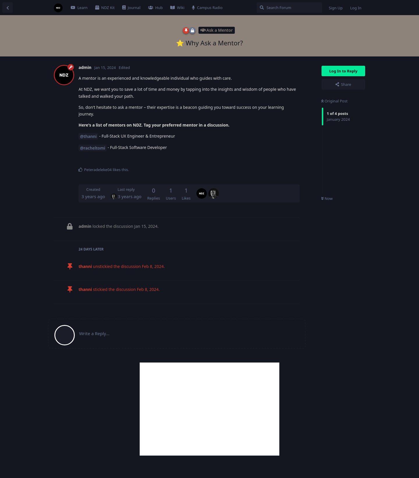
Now (327, 198)
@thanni (88, 136)
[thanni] (213, 189)
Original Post (334, 101)
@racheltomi (92, 148)
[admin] (201, 189)
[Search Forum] (289, 7)
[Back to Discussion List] (7, 7)
